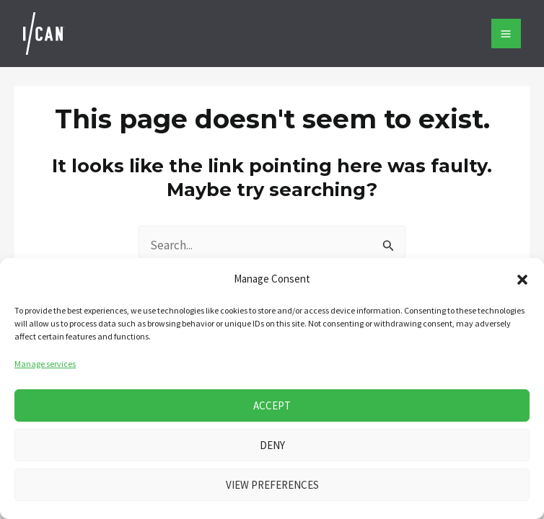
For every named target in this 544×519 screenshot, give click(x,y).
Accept (272, 405)
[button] (522, 279)
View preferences (272, 485)
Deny (272, 445)
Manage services (45, 363)
